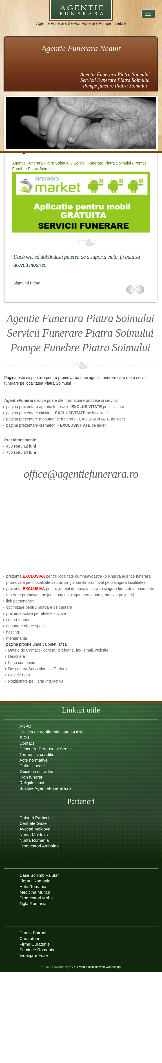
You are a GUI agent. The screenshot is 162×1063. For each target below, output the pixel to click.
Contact (26, 743)
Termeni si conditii (36, 754)
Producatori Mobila (37, 897)
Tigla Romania (32, 903)
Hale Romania (32, 886)
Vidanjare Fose (33, 955)
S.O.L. (25, 737)
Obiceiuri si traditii (36, 771)
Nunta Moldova (33, 834)
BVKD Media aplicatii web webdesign (95, 966)
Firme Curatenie (34, 944)
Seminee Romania (36, 949)
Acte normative (33, 760)
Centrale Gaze (33, 823)
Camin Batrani (32, 932)
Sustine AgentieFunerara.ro (45, 788)
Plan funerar (31, 777)
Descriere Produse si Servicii (46, 748)
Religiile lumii (31, 782)
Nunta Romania (34, 840)
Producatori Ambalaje (39, 845)
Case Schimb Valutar (39, 875)
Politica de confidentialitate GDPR (51, 731)
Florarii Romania (34, 880)
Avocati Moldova (34, 829)
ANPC (25, 726)
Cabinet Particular (36, 817)
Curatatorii (29, 938)
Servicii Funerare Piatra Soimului (102, 163)
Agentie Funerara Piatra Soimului (41, 163)
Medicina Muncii (34, 892)
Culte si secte (32, 765)
